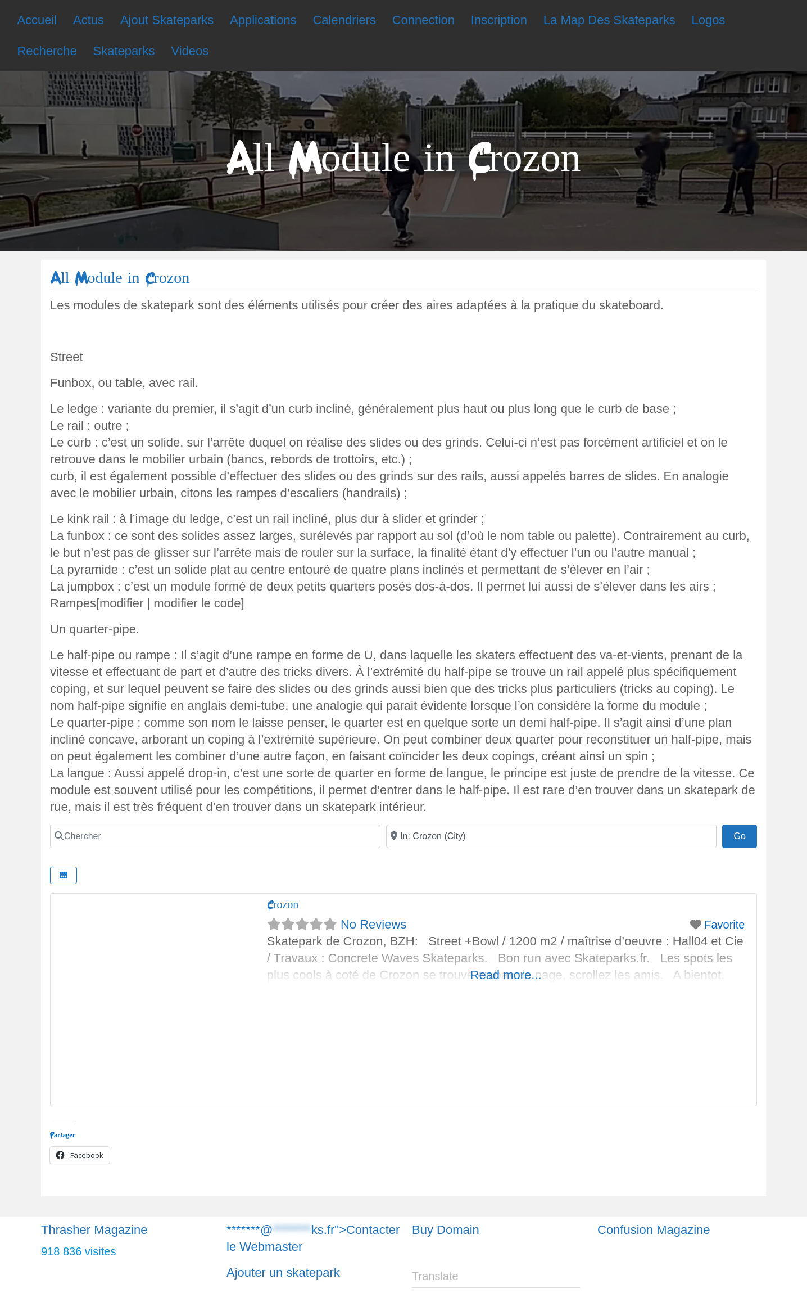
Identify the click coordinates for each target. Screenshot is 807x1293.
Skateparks (124, 51)
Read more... (506, 975)
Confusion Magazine (653, 1230)
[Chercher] (215, 836)
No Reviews (373, 924)
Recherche (46, 51)
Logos (708, 20)
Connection (423, 20)
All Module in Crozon (119, 278)
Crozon (283, 905)
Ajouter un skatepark (283, 1272)
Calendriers (344, 20)
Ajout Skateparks (167, 20)
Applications (263, 20)
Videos (189, 51)
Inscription (499, 20)
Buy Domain (445, 1230)
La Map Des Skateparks (609, 20)
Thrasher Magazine (94, 1230)
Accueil (37, 20)
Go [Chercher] (745, 834)
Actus (88, 20)
